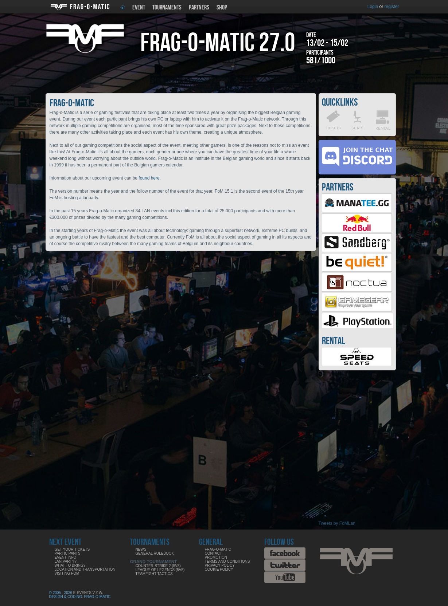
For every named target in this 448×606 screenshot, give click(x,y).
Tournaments (167, 7)
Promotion (215, 557)
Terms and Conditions (227, 561)
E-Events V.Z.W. (88, 593)
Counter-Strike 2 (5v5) (157, 566)
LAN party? (66, 561)
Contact (213, 553)
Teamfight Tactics (153, 574)
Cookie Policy (218, 569)
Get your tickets (72, 549)
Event (138, 7)
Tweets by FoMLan (337, 523)
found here (149, 178)
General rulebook (154, 553)
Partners (199, 7)
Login (372, 6)
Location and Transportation (85, 569)
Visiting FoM (67, 573)
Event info (66, 557)
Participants (68, 553)
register (391, 6)
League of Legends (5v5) (159, 570)
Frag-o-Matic (217, 549)
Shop (222, 7)
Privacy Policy (219, 565)
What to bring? (70, 565)
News (140, 549)
